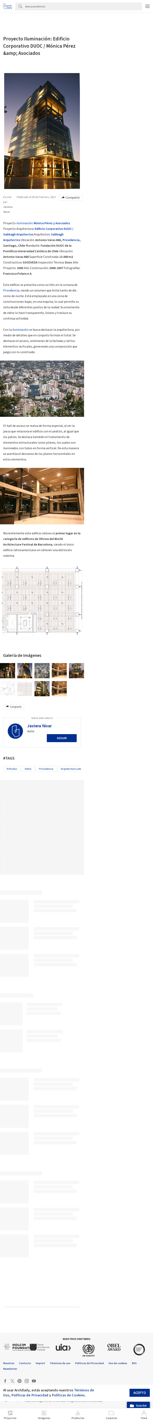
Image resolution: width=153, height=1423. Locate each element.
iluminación (24, 223)
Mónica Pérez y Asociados (52, 223)
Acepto (139, 1392)
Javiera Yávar (39, 726)
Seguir (62, 738)
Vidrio (28, 769)
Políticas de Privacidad (29, 1395)
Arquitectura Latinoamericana (78, 769)
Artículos (12, 769)
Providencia (71, 240)
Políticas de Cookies (68, 1395)
